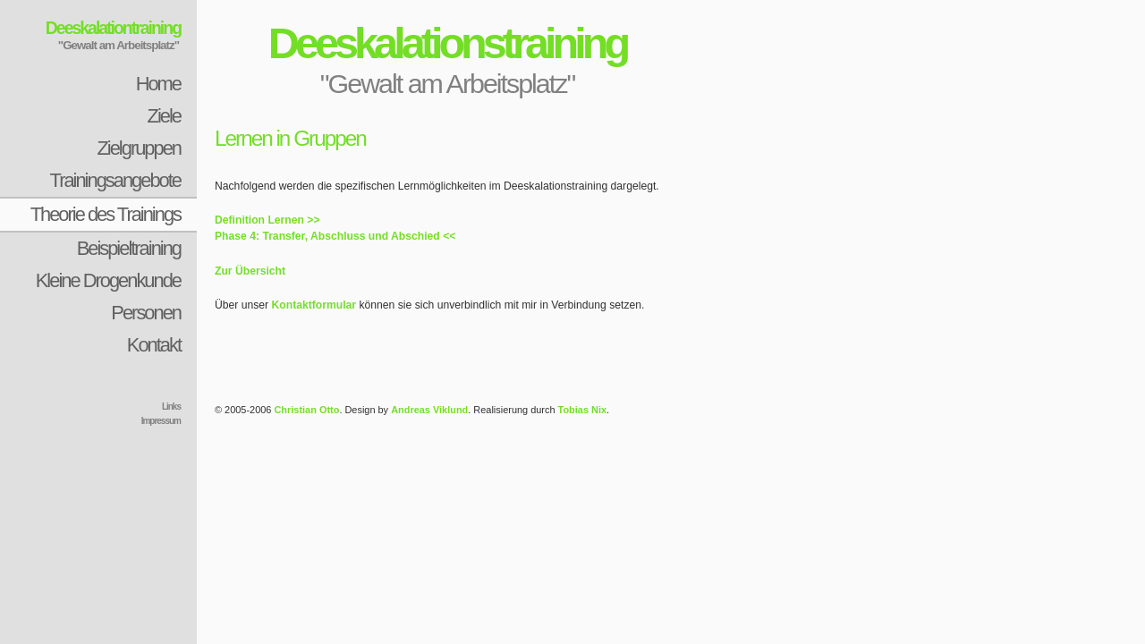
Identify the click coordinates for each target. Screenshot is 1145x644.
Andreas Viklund (429, 409)
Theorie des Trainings (105, 214)
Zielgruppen (139, 148)
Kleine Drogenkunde (108, 280)
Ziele (164, 116)
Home (158, 83)
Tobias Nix (582, 409)
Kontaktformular (314, 305)
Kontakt (154, 345)
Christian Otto (306, 409)
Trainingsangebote (115, 180)
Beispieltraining (129, 248)
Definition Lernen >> (267, 220)
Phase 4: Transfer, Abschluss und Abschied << (335, 236)
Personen (146, 312)
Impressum (161, 421)
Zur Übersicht (250, 271)
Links (171, 406)
